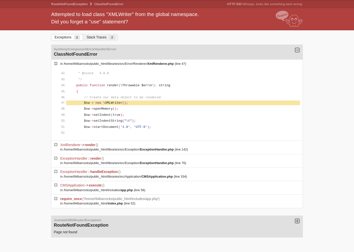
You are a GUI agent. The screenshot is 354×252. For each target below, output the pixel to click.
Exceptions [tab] (67, 37)
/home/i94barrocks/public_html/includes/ (99, 190)
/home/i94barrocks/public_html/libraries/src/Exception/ (119, 149)
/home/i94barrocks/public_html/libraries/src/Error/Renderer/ (119, 64)
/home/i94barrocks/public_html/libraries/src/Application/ (119, 176)
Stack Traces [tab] (101, 37)
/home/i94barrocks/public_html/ (94, 203)
